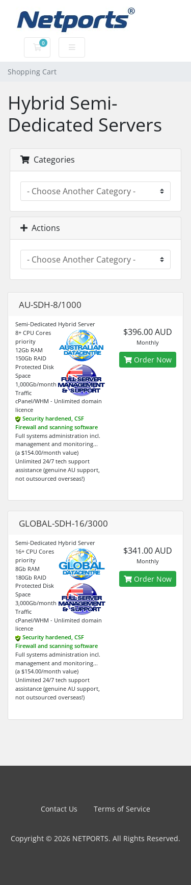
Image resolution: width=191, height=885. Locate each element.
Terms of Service (122, 809)
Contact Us (59, 809)
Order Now (148, 360)
